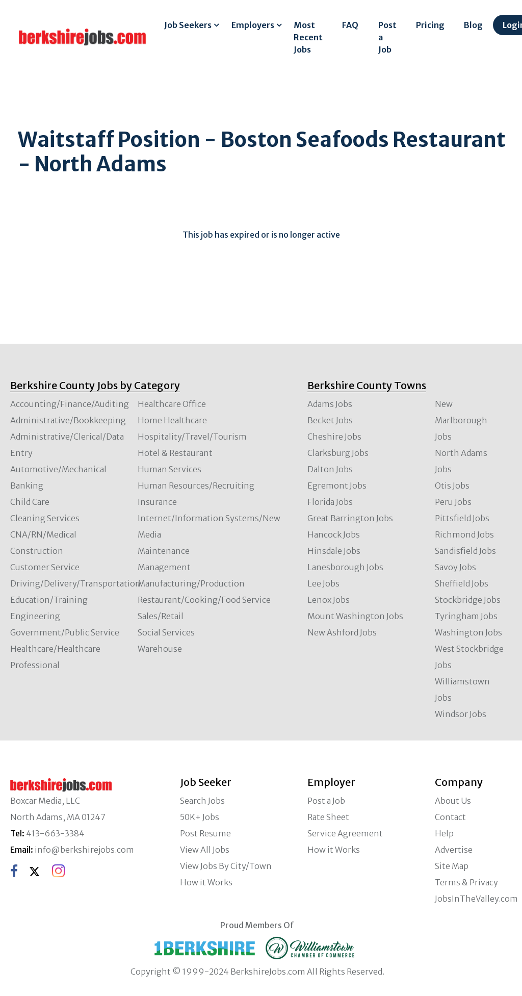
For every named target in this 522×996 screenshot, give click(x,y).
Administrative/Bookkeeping (68, 420)
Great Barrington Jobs (350, 518)
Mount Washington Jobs (355, 616)
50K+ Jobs (199, 817)
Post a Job (387, 37)
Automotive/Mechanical (58, 469)
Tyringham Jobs (466, 616)
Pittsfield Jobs (462, 518)
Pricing (430, 25)
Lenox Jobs (328, 600)
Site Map (451, 866)
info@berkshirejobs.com (84, 850)
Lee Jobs (323, 583)
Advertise (454, 850)
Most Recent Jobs (308, 37)
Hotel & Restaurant (175, 453)
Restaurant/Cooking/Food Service (204, 600)
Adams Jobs (329, 404)
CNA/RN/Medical (43, 534)
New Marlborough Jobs (461, 420)
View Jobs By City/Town (226, 866)
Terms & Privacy (466, 882)
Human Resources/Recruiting (196, 485)
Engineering (35, 616)
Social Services (166, 632)
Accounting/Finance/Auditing (69, 404)
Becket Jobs (330, 420)
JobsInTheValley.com (476, 898)
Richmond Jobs (464, 534)
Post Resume (205, 833)
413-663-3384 (55, 833)
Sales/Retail (161, 616)
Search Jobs (202, 801)
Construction (36, 551)
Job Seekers (188, 25)
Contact (450, 817)
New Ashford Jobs (342, 632)
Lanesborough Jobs (345, 567)
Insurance (157, 502)
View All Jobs (204, 850)
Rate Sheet (328, 817)
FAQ (350, 25)
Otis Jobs (452, 485)
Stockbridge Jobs (468, 600)
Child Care (29, 502)
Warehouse (160, 649)
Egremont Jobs (337, 485)
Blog (473, 25)
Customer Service (45, 567)
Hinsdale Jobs (333, 551)
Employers (252, 25)
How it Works (206, 882)
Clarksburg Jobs (338, 453)
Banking (26, 485)
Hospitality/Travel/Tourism (192, 436)
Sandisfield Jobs (465, 551)
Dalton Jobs (330, 469)
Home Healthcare (172, 420)
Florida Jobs (330, 502)
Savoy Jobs (455, 567)
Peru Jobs (453, 502)
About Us (453, 801)
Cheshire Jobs (334, 436)
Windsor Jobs (460, 714)
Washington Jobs (468, 632)
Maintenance (164, 551)
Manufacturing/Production (191, 583)
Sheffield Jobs (461, 583)
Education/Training (49, 600)
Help (444, 833)
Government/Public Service (64, 632)
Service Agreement (345, 833)
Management (164, 567)
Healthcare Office (172, 404)
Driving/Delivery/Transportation (75, 583)
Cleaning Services (45, 518)
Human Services (169, 469)
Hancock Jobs (333, 534)
